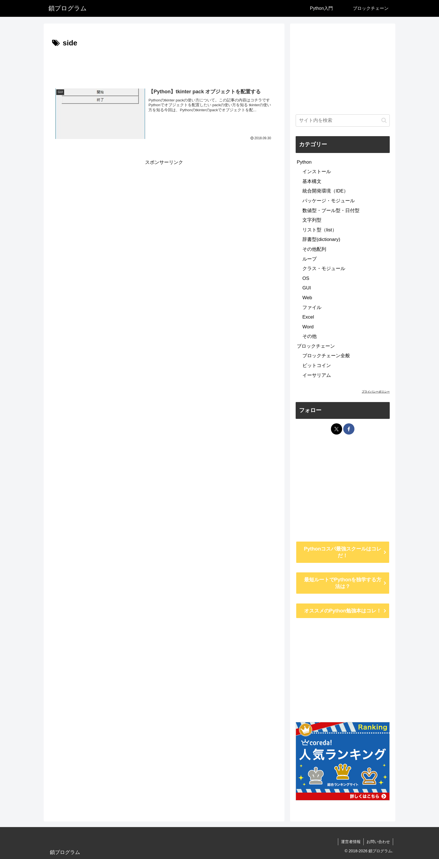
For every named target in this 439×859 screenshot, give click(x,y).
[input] (343, 120)
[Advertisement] (164, 65)
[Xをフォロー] (336, 429)
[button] (384, 120)
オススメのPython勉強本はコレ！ (343, 611)
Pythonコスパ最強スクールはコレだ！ (343, 552)
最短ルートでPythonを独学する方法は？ (343, 583)
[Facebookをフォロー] (348, 429)
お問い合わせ (378, 841)
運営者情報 (351, 841)
